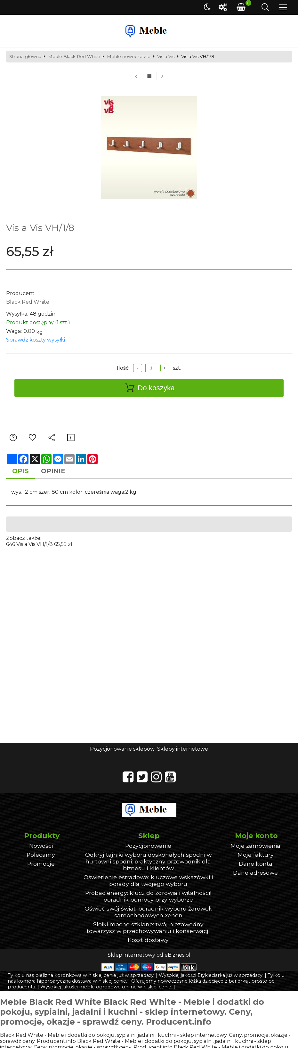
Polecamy (41, 854)
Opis (20, 471)
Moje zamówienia (255, 845)
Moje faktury (256, 854)
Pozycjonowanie (148, 845)
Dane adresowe (255, 872)
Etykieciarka (211, 975)
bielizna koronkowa (58, 975)
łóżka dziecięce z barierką (218, 981)
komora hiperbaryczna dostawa (54, 981)
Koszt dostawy (148, 940)
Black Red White (27, 302)
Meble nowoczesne (128, 56)
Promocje (41, 863)
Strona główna (25, 56)
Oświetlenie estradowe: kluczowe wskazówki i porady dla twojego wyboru (148, 880)
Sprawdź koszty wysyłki (35, 340)
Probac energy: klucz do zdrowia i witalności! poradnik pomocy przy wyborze (148, 896)
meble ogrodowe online (108, 987)
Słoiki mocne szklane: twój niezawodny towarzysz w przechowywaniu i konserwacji (148, 927)
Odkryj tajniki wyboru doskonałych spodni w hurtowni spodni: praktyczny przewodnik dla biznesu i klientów (148, 861)
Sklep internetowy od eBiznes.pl (149, 955)
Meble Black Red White (74, 56)
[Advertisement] (149, 592)
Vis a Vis (165, 56)
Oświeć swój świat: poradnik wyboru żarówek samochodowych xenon (148, 912)
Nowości (41, 845)
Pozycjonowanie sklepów (122, 749)
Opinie (53, 471)
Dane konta (255, 863)
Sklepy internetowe (182, 749)
